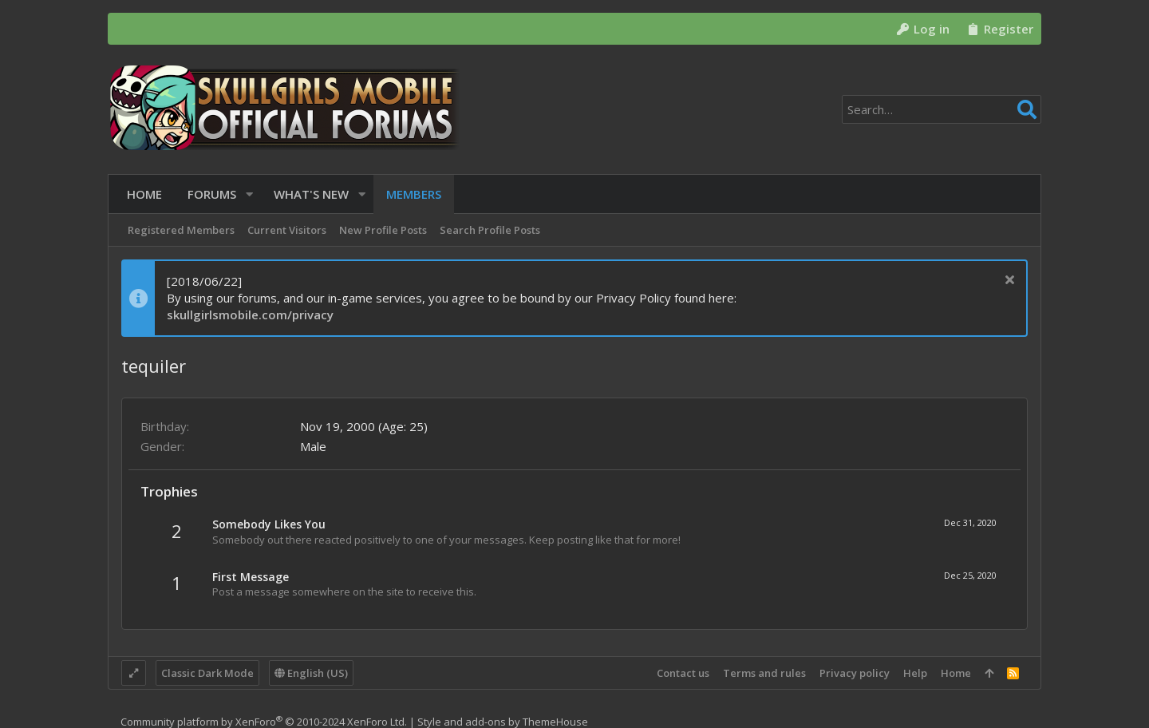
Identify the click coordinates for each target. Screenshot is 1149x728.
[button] (243, 194)
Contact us (683, 673)
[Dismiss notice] (1007, 281)
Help (915, 673)
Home (956, 673)
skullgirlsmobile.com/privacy (250, 314)
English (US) (311, 673)
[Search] (941, 109)
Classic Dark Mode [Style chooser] (207, 673)
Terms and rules (764, 673)
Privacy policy (854, 673)
